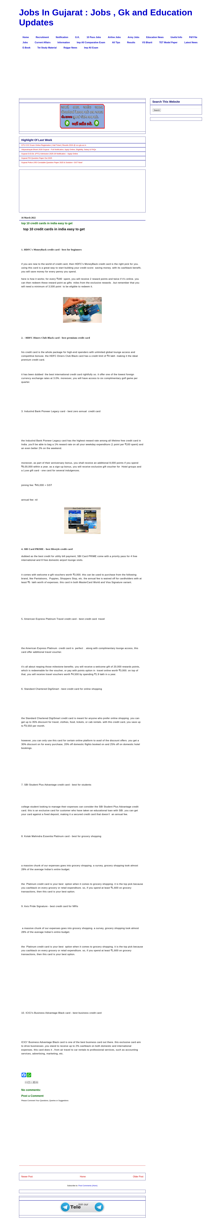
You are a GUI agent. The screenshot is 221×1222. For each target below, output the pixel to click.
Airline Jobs (114, 37)
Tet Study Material (47, 47)
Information (64, 42)
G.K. (77, 37)
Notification (62, 37)
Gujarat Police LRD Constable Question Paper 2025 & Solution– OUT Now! (51, 162)
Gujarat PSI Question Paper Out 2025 (36, 158)
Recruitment (42, 37)
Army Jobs (133, 37)
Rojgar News (70, 47)
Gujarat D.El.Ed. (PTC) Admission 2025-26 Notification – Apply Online (49, 154)
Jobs (25, 42)
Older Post (138, 1176)
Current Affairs (42, 42)
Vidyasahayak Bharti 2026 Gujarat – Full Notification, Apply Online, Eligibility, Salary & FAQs (58, 149)
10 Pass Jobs (94, 37)
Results (131, 42)
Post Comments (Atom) (87, 1186)
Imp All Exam (91, 47)
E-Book (26, 47)
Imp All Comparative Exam (91, 42)
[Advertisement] (103, 74)
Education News (155, 37)
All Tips (116, 42)
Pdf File (193, 37)
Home (26, 37)
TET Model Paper (168, 42)
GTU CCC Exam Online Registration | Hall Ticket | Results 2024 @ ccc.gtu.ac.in (53, 145)
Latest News (190, 42)
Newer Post (27, 1176)
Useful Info (176, 37)
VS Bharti (147, 42)
